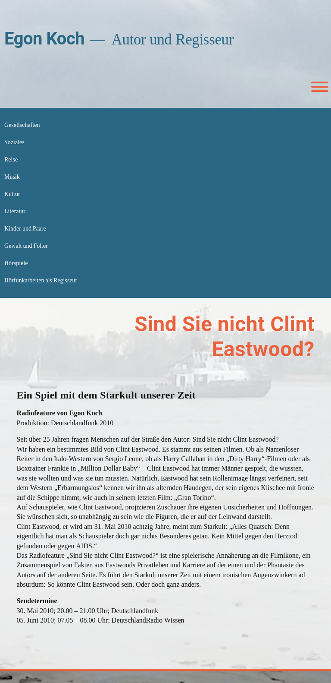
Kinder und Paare (25, 228)
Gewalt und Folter (26, 246)
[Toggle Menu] (319, 87)
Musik (12, 176)
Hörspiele (16, 263)
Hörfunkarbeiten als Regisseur (40, 280)
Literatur (14, 211)
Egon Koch (44, 38)
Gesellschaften (22, 125)
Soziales (14, 142)
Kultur (12, 194)
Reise (11, 159)
